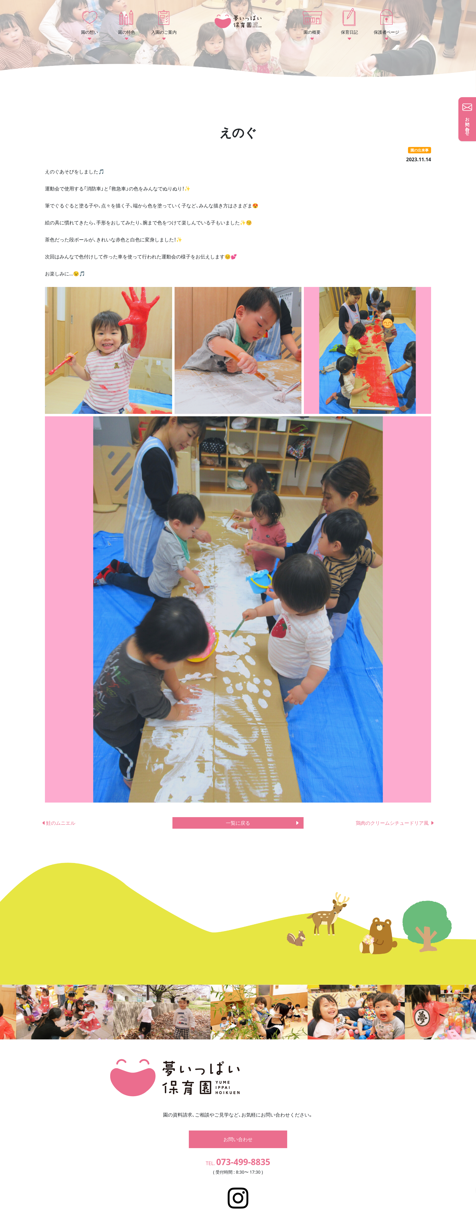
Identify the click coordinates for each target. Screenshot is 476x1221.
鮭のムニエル (60, 823)
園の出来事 (419, 150)
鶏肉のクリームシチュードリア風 (395, 823)
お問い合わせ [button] (238, 1130)
